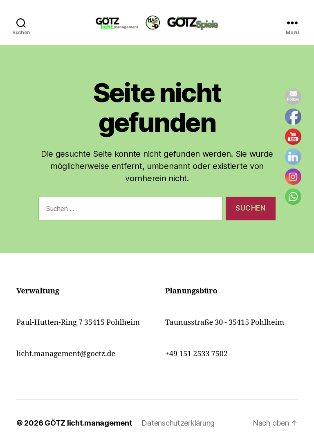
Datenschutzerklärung (178, 423)
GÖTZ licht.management (88, 423)
